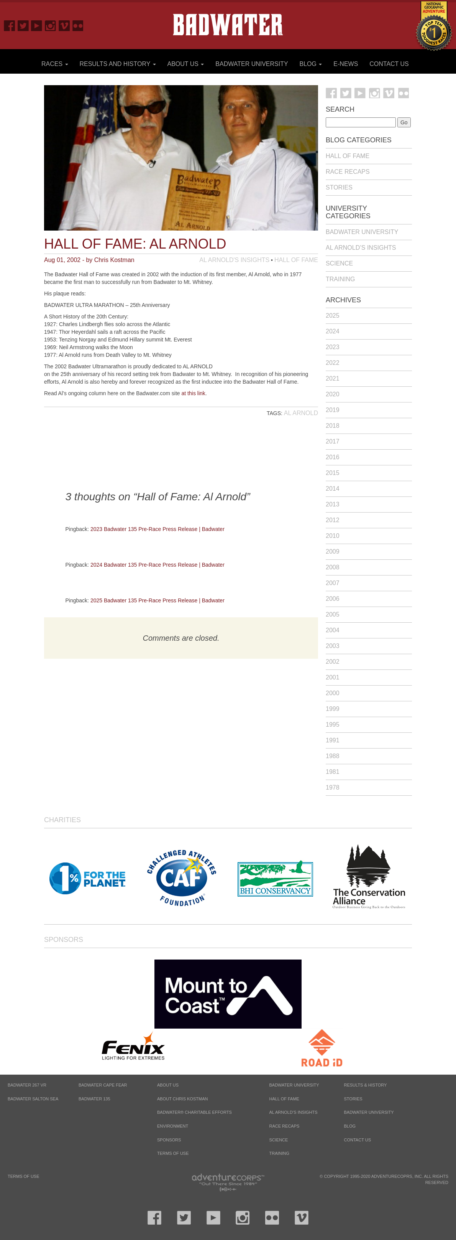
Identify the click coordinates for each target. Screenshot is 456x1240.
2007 (333, 583)
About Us (185, 64)
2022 (333, 362)
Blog (311, 64)
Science (339, 263)
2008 (333, 567)
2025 (333, 315)
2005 (333, 614)
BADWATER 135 (94, 1099)
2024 (333, 331)
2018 (333, 425)
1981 (333, 771)
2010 (333, 536)
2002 (333, 661)
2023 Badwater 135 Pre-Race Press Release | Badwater (157, 529)
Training (340, 279)
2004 (333, 630)
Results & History (365, 1085)
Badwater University (251, 64)
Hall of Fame (296, 260)
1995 (333, 724)
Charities (62, 820)
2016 (333, 457)
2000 (333, 693)
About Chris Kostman (182, 1099)
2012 (333, 520)
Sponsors (63, 939)
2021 (333, 378)
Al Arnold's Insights (234, 260)
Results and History (117, 64)
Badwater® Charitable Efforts (194, 1112)
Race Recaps (348, 171)
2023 (333, 347)
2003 (333, 646)
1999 (333, 709)
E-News (345, 64)
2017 (333, 441)
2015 (333, 473)
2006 (333, 598)
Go (404, 122)
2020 (333, 394)
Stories (339, 187)
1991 (333, 740)
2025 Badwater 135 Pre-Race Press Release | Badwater (157, 600)
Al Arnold (301, 413)
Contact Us (389, 64)
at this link (193, 393)
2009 (333, 551)
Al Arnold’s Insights (361, 247)
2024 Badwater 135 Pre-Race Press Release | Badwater (157, 565)
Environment (172, 1126)
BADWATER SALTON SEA (33, 1099)
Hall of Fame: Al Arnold (135, 244)
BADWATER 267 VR (27, 1085)
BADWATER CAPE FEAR (103, 1085)
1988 (333, 756)
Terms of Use (173, 1153)
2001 (333, 677)
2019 (333, 410)
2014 (333, 488)
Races (54, 64)
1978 (333, 787)
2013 (333, 504)
